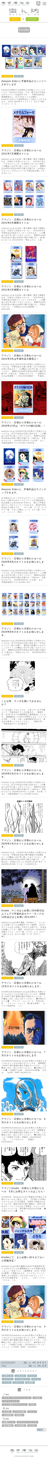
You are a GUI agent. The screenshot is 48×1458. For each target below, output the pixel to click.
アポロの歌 (19, 1412)
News (15, 19)
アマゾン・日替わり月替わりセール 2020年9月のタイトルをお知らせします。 (22, 561)
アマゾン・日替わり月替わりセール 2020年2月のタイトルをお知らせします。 (22, 773)
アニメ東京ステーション (15, 1405)
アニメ (32, 1376)
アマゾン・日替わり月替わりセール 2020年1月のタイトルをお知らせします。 (22, 843)
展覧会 (19, 1415)
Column (32, 19)
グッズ (36, 1379)
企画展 (30, 1382)
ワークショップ (11, 1401)
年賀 (32, 1405)
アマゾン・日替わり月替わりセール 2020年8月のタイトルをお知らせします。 (22, 631)
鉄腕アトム (9, 1422)
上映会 (37, 1398)
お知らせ (8, 1376)
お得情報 (8, 1415)
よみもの (20, 1376)
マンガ (19, 76)
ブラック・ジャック (27, 1422)
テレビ (32, 1412)
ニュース (7, 76)
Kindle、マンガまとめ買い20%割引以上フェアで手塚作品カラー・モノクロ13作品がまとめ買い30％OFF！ (22, 913)
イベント (8, 1379)
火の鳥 (7, 1412)
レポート (18, 1382)
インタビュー (22, 1379)
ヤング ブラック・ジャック (17, 1398)
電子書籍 (8, 1425)
